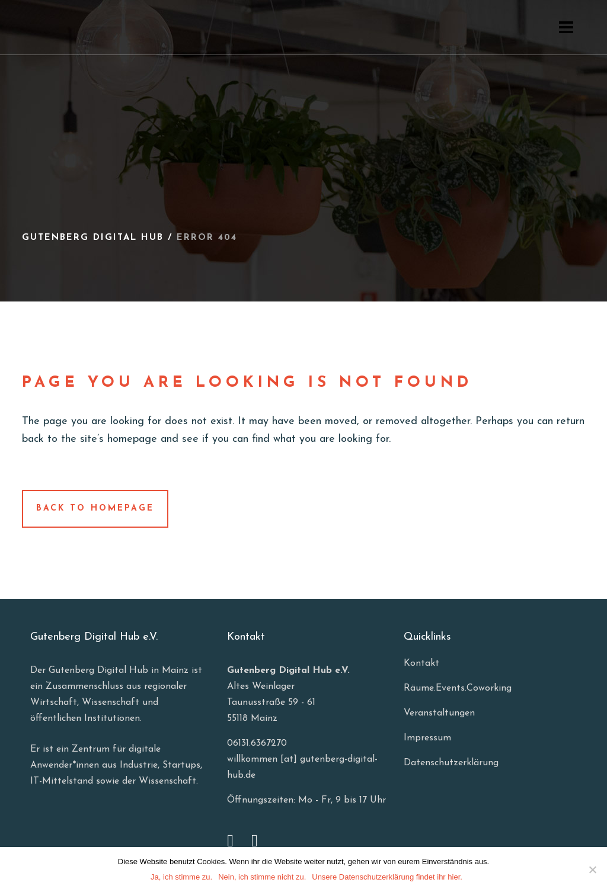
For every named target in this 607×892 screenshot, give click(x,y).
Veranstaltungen (439, 713)
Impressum (427, 738)
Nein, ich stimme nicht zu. (262, 876)
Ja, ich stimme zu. (181, 876)
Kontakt (421, 663)
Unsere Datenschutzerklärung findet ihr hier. (387, 876)
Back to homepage (95, 508)
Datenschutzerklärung (451, 763)
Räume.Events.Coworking (458, 688)
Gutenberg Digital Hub (93, 237)
